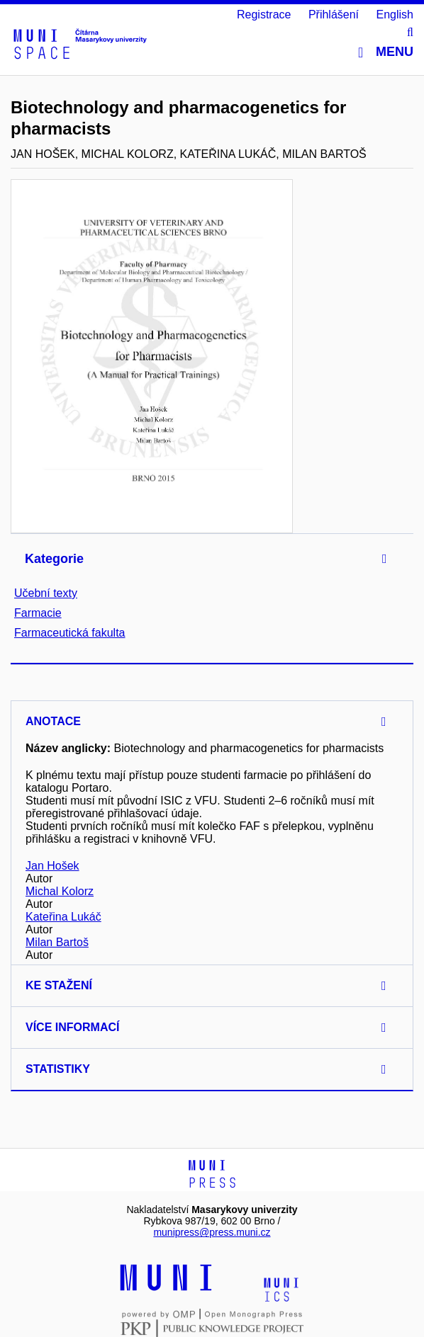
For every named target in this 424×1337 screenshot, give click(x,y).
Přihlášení (333, 14)
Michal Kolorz (60, 891)
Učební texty (45, 593)
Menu (385, 52)
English (394, 14)
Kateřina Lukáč (63, 917)
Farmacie (38, 613)
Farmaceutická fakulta (69, 633)
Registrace (264, 14)
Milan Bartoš (57, 942)
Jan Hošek (52, 866)
